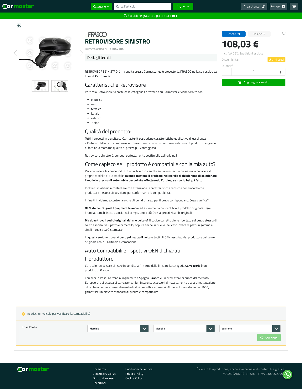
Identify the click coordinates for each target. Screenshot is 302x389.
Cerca (183, 6)
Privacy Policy (134, 373)
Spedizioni (99, 383)
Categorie (101, 6)
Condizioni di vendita (139, 369)
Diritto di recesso (104, 378)
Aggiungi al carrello (253, 82)
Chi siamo (99, 369)
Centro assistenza (104, 373)
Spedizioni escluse (251, 53)
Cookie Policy (134, 378)
